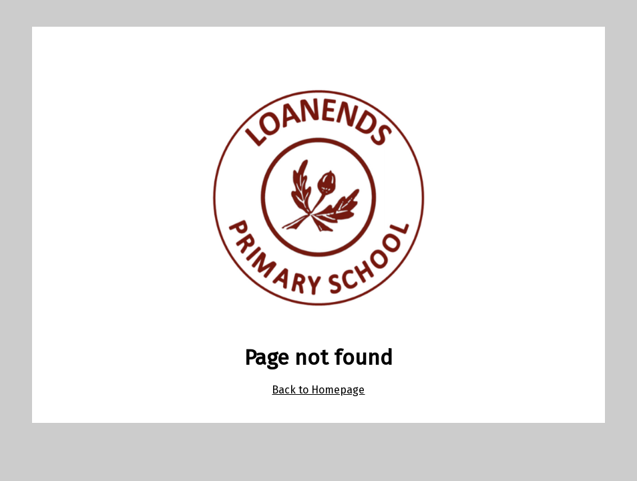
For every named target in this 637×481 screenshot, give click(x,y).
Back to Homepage (318, 389)
